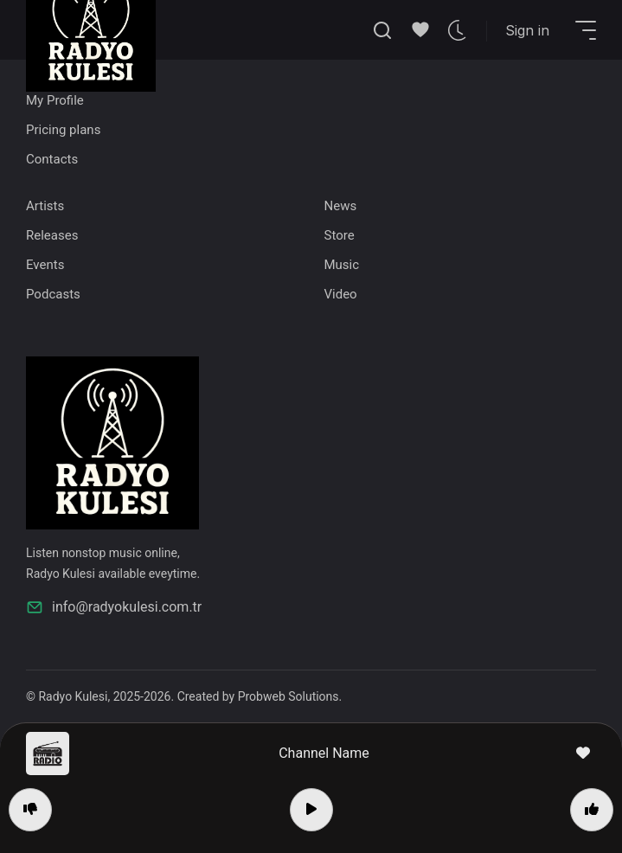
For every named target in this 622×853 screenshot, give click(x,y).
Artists (45, 206)
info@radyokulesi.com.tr (114, 607)
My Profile (55, 100)
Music (342, 265)
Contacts (52, 159)
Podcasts (53, 294)
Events (45, 265)
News (340, 206)
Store (339, 235)
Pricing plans (63, 130)
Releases (52, 235)
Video (340, 294)
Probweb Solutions (288, 696)
